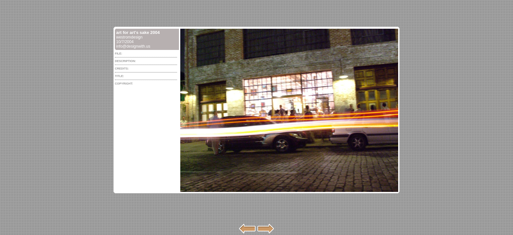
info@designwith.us (133, 46)
